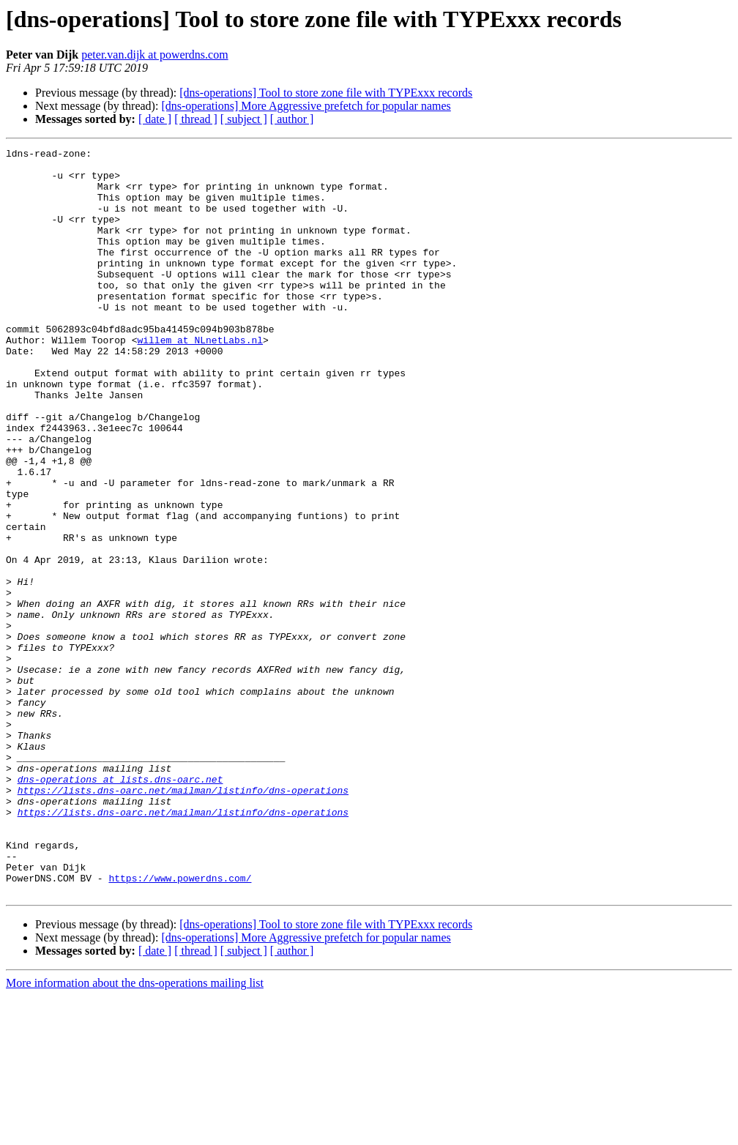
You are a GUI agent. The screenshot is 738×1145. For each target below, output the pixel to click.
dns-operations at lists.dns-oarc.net (120, 906)
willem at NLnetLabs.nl (200, 379)
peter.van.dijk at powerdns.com (154, 54)
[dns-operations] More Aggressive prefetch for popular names (305, 106)
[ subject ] (243, 119)
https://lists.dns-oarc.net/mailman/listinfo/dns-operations (183, 919)
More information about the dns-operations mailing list (135, 1132)
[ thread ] (195, 119)
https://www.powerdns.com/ (179, 1025)
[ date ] (154, 119)
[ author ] (292, 119)
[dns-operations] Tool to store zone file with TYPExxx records (325, 92)
